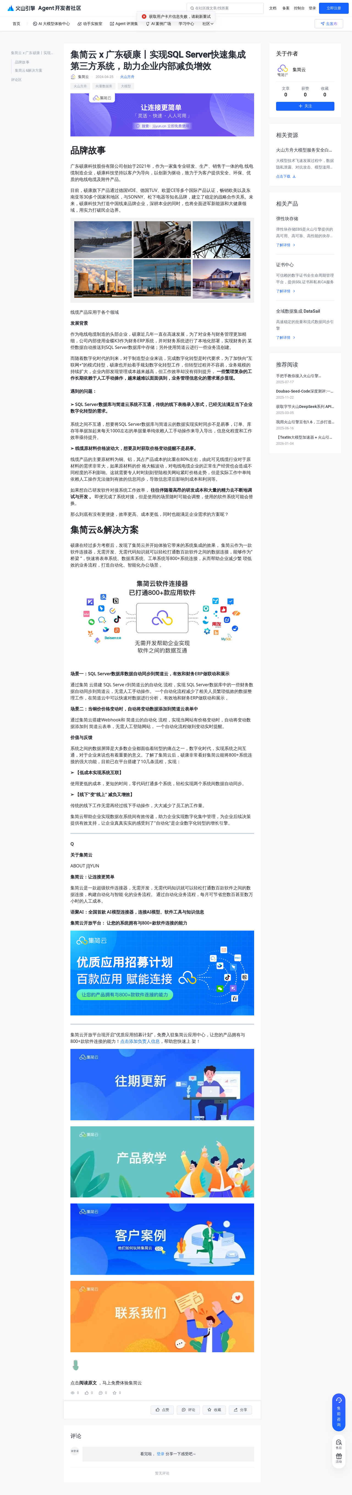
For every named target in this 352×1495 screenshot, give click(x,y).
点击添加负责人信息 (140, 1041)
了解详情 (286, 245)
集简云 (299, 69)
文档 (272, 8)
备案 (286, 8)
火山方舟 (127, 77)
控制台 (299, 8)
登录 (312, 8)
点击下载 (286, 176)
